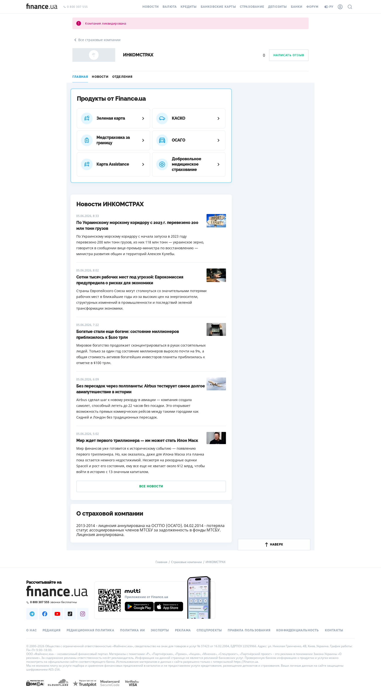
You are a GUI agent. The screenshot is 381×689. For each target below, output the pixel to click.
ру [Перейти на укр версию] (328, 7)
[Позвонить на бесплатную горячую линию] (57, 602)
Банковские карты (218, 7)
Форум (312, 7)
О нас (31, 630)
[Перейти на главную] (41, 7)
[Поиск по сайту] (350, 7)
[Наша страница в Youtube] (57, 614)
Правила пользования (249, 630)
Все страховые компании (96, 40)
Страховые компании (186, 562)
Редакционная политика (90, 630)
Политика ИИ (132, 630)
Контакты (334, 630)
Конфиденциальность (297, 630)
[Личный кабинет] (340, 7)
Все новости (151, 486)
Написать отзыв (288, 55)
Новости (150, 7)
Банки (297, 7)
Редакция (52, 630)
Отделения (122, 77)
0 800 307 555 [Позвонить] (75, 7)
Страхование (252, 7)
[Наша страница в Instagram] (82, 614)
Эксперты (160, 630)
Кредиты (189, 7)
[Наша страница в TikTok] (70, 614)
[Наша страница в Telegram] (32, 614)
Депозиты (277, 7)
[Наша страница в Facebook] (45, 614)
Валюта (170, 7)
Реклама (183, 630)
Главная (80, 77)
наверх (274, 544)
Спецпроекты (209, 630)
